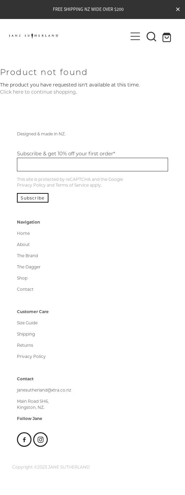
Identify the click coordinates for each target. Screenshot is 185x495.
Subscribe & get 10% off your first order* (66, 153)
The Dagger (29, 266)
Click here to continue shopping (38, 92)
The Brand (27, 255)
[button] (151, 36)
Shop (22, 278)
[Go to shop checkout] (168, 36)
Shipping (26, 334)
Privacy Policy (31, 185)
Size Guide (27, 322)
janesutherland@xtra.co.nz (44, 390)
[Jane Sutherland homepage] (68, 36)
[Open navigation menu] (135, 36)
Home (23, 233)
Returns (25, 345)
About (23, 244)
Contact (25, 289)
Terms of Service (72, 185)
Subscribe (32, 198)
